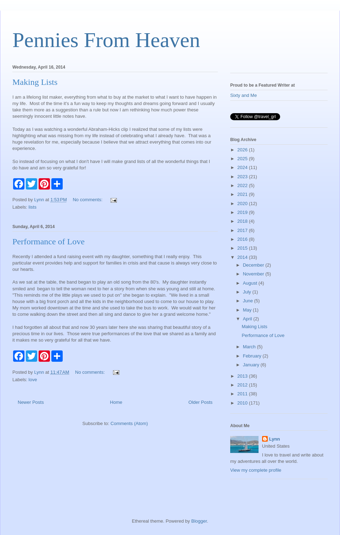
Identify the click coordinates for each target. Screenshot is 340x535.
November (254, 274)
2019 (243, 212)
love (33, 379)
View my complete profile (255, 470)
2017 (243, 230)
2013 (243, 376)
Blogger (199, 521)
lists (32, 207)
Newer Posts (31, 402)
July (248, 292)
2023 (243, 176)
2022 (243, 185)
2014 (243, 257)
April (248, 318)
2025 (243, 158)
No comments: (88, 199)
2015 (243, 248)
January (252, 364)
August (251, 283)
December (254, 265)
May (248, 310)
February (253, 356)
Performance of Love (48, 241)
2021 (243, 194)
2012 (243, 385)
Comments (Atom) (129, 423)
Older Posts (200, 402)
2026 (243, 149)
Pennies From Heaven (106, 40)
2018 (243, 221)
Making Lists (34, 82)
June (248, 300)
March (250, 346)
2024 (243, 167)
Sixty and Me (243, 95)
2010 (243, 403)
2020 (243, 203)
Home (116, 402)
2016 (243, 239)
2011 (243, 393)
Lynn (274, 439)
